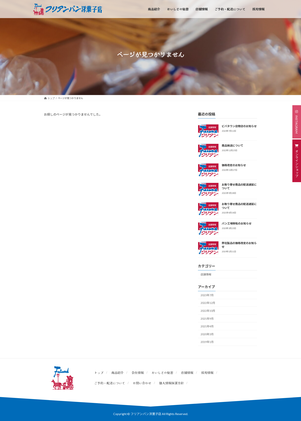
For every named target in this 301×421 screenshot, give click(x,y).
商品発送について (232, 145)
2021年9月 (207, 318)
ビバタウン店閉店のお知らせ (239, 126)
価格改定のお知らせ (234, 165)
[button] (296, 121)
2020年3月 (207, 334)
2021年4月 (207, 326)
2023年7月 (207, 295)
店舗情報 (206, 274)
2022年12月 (208, 302)
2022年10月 (208, 310)
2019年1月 (207, 341)
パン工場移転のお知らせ (236, 223)
